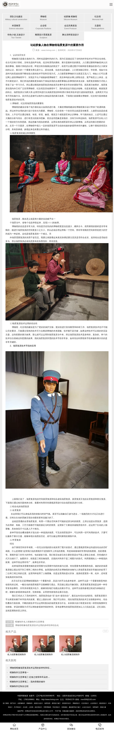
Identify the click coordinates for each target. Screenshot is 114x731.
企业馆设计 (94, 703)
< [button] (104, 631)
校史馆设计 (38, 707)
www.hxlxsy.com (48, 50)
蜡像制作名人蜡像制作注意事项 (29, 622)
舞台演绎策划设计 (70, 34)
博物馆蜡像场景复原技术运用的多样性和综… (30, 668)
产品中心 (43, 726)
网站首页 (14, 726)
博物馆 (43, 18)
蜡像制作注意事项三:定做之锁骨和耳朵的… (29, 677)
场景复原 (47, 703)
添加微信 (71, 726)
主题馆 (97, 27)
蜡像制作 (30, 703)
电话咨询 (100, 726)
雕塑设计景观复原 (43, 36)
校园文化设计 (38, 703)
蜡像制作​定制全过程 (18, 686)
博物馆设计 (76, 703)
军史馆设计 (56, 707)
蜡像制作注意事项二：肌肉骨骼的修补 (27, 681)
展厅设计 (13, 703)
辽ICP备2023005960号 (45, 696)
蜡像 (14, 59)
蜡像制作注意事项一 (18, 672)
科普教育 (16, 27)
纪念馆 (97, 18)
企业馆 (43, 27)
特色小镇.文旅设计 (16, 36)
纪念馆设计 (85, 703)
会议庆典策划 (70, 27)
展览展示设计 (66, 703)
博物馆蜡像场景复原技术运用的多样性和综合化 (37, 625)
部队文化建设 (16, 18)
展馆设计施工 (56, 703)
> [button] (106, 631)
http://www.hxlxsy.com (50, 699)
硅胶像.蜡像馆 (70, 18)
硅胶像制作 (21, 703)
